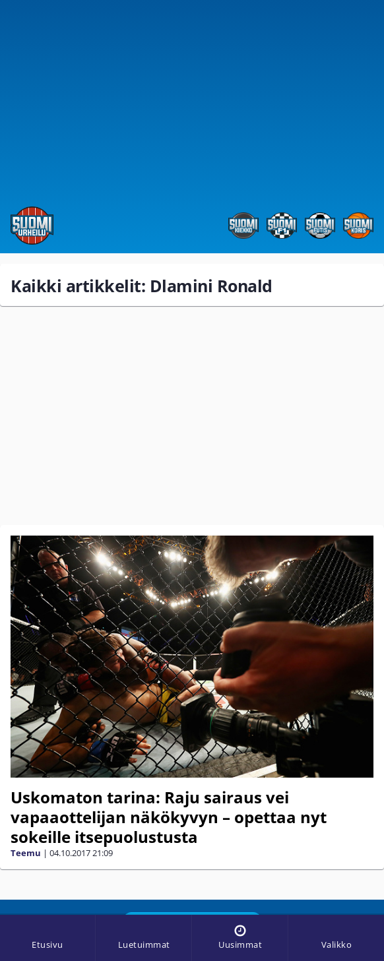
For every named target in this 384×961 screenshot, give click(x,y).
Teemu (26, 853)
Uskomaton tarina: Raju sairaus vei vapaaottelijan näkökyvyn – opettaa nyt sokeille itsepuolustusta (169, 817)
